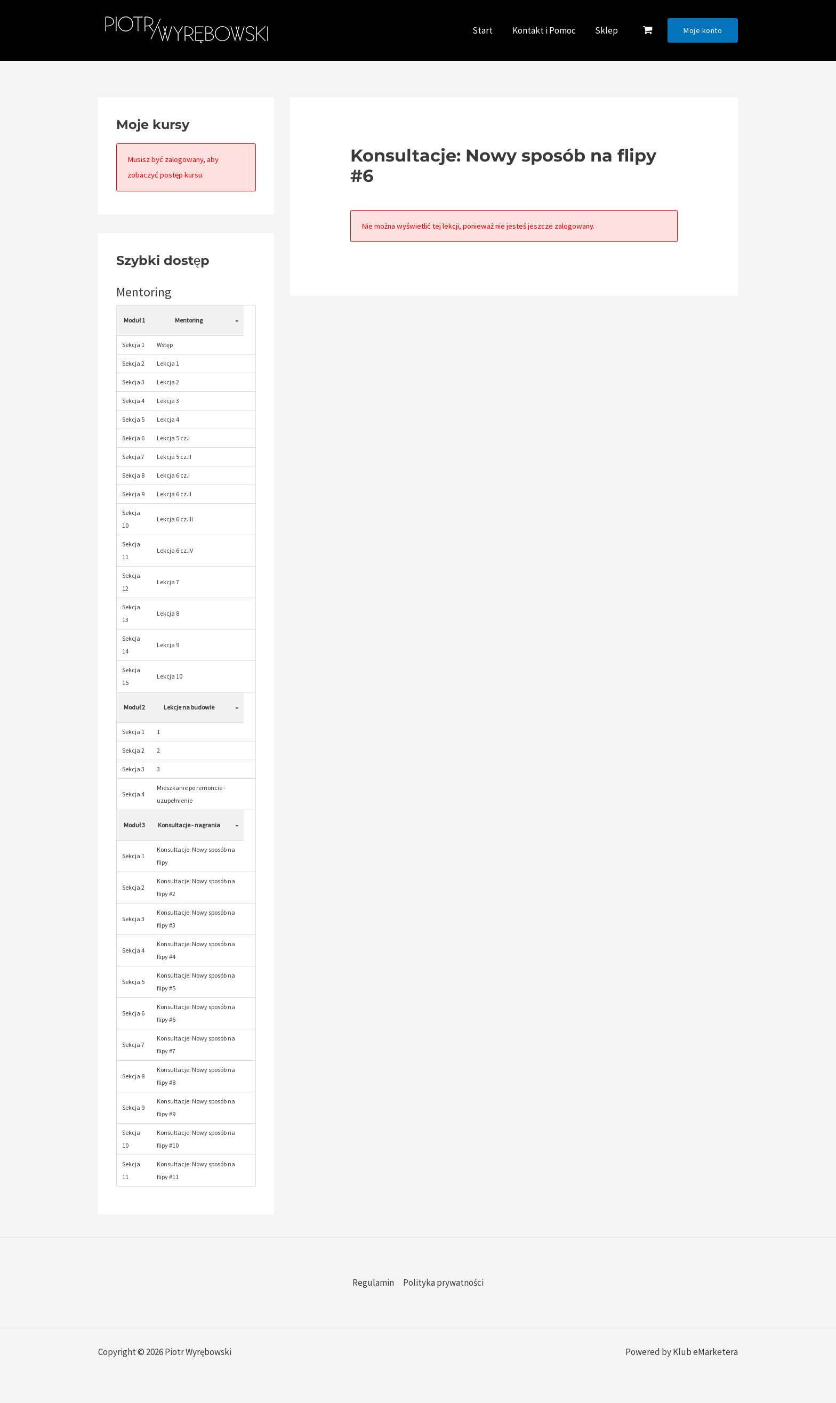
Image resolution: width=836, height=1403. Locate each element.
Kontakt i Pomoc (545, 30)
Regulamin (373, 1282)
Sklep (607, 30)
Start (486, 30)
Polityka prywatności (443, 1282)
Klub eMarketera (705, 1352)
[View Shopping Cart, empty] (647, 30)
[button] (703, 30)
